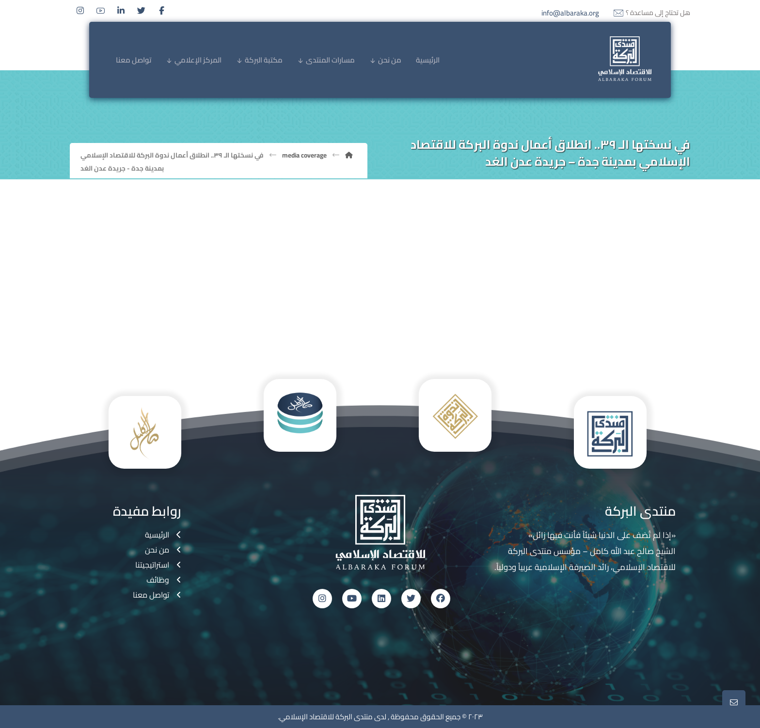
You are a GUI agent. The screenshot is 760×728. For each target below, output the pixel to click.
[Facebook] (161, 10)
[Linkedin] (120, 10)
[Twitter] (141, 10)
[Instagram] (80, 10)
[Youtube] (100, 10)
